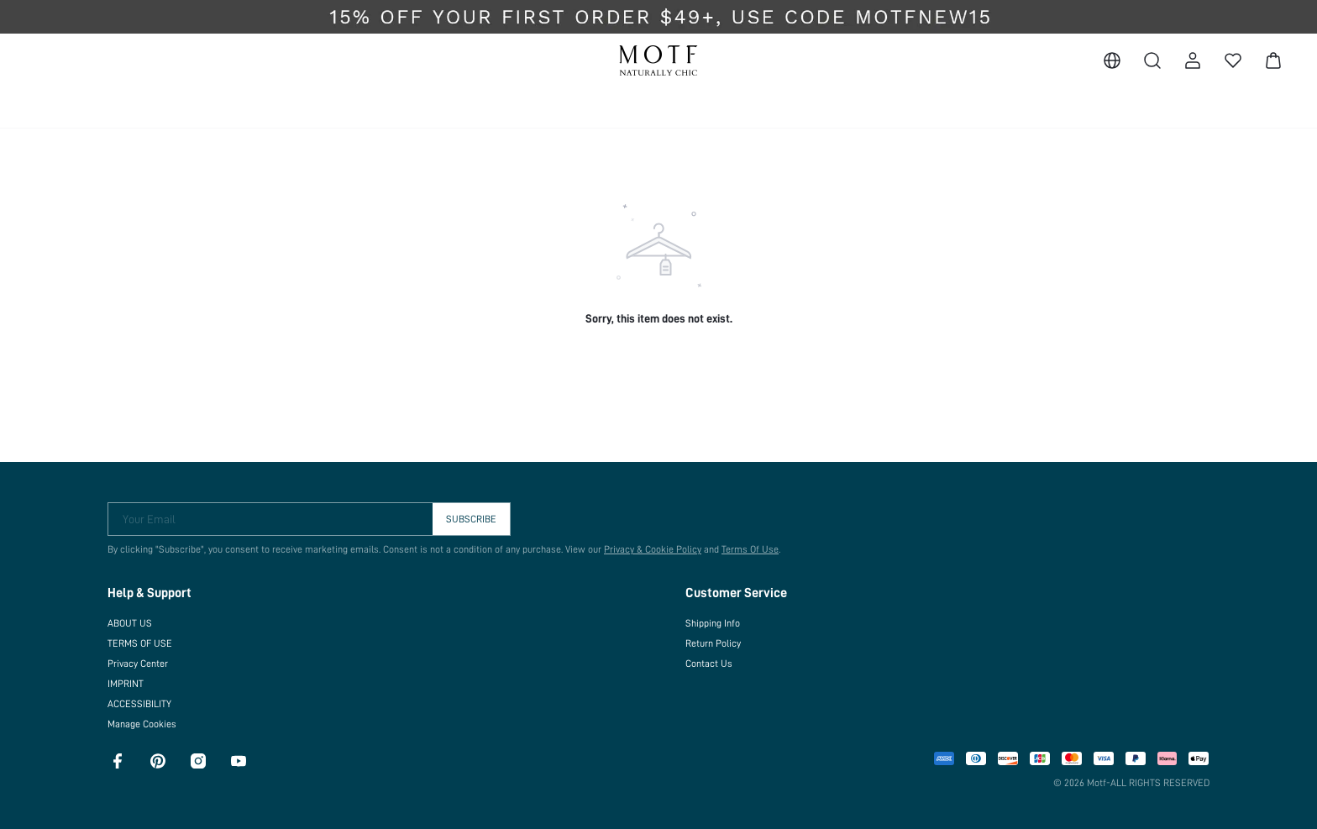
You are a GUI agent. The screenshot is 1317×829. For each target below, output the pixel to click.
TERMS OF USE (140, 643)
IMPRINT (126, 684)
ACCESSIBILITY (139, 704)
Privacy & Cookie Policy (652, 549)
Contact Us (708, 663)
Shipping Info (712, 623)
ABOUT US (130, 623)
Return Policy (713, 643)
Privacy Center (138, 663)
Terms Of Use (750, 549)
